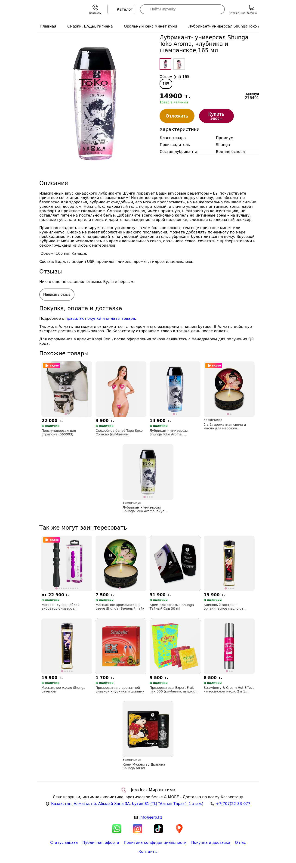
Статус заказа (64, 842)
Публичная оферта (100, 842)
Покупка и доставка (210, 842)
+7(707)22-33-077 (233, 803)
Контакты (148, 851)
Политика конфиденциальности (155, 842)
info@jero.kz (150, 817)
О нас (240, 842)
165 (166, 84)
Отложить (177, 115)
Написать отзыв (57, 294)
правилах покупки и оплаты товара (100, 318)
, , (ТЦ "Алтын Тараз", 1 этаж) (127, 803)
